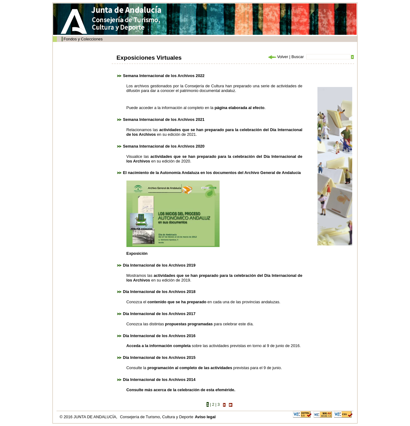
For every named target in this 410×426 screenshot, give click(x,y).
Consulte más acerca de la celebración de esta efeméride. (180, 389)
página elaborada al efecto (240, 107)
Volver (277, 56)
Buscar (297, 56)
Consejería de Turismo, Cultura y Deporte (156, 417)
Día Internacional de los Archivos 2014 (159, 379)
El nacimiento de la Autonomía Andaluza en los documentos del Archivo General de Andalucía (212, 172)
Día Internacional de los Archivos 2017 (159, 313)
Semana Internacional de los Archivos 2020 (164, 146)
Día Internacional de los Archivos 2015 (159, 357)
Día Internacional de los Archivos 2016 (159, 335)
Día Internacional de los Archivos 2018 (159, 291)
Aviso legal (205, 417)
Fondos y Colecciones (82, 39)
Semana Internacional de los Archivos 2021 (164, 119)
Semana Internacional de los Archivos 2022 (164, 75)
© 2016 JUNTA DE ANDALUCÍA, (89, 417)
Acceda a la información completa (158, 345)
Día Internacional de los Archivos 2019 (159, 265)
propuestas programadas (189, 324)
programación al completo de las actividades (189, 367)
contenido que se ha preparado (176, 302)
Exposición (137, 253)
